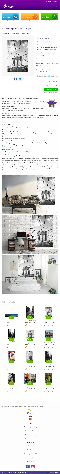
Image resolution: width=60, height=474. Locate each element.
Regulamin (30, 450)
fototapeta (39, 61)
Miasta (44, 52)
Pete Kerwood (44, 55)
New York (50, 52)
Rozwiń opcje (46, 72)
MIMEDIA (57, 472)
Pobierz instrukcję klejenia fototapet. (11, 147)
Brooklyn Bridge (54, 61)
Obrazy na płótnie (30, 431)
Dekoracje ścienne (30, 439)
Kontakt (30, 458)
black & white (25, 33)
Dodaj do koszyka (51, 89)
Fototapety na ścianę (30, 427)
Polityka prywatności (30, 454)
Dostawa (30, 446)
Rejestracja (48, 1)
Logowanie (55, 1)
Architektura (15, 33)
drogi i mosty (53, 49)
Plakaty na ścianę (30, 435)
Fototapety (5, 33)
